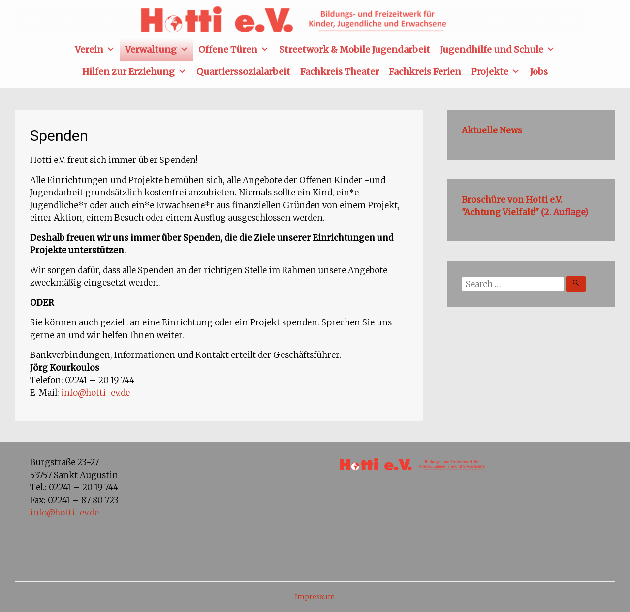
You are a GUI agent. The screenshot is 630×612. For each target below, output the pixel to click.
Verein (95, 49)
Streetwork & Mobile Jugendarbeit (354, 49)
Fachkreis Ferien (425, 71)
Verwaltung (157, 49)
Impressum (315, 596)
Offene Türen (233, 49)
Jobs (539, 71)
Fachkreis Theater (339, 71)
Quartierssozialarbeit (243, 71)
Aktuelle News (492, 130)
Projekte (495, 72)
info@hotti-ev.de (95, 392)
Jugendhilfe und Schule (497, 49)
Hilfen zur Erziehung (134, 72)
